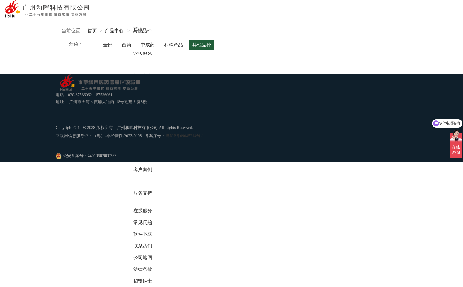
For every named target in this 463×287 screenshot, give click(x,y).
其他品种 (142, 30)
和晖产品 (173, 44)
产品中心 (114, 30)
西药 (126, 44)
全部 (108, 44)
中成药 (148, 44)
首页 (92, 30)
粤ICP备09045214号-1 (185, 136)
